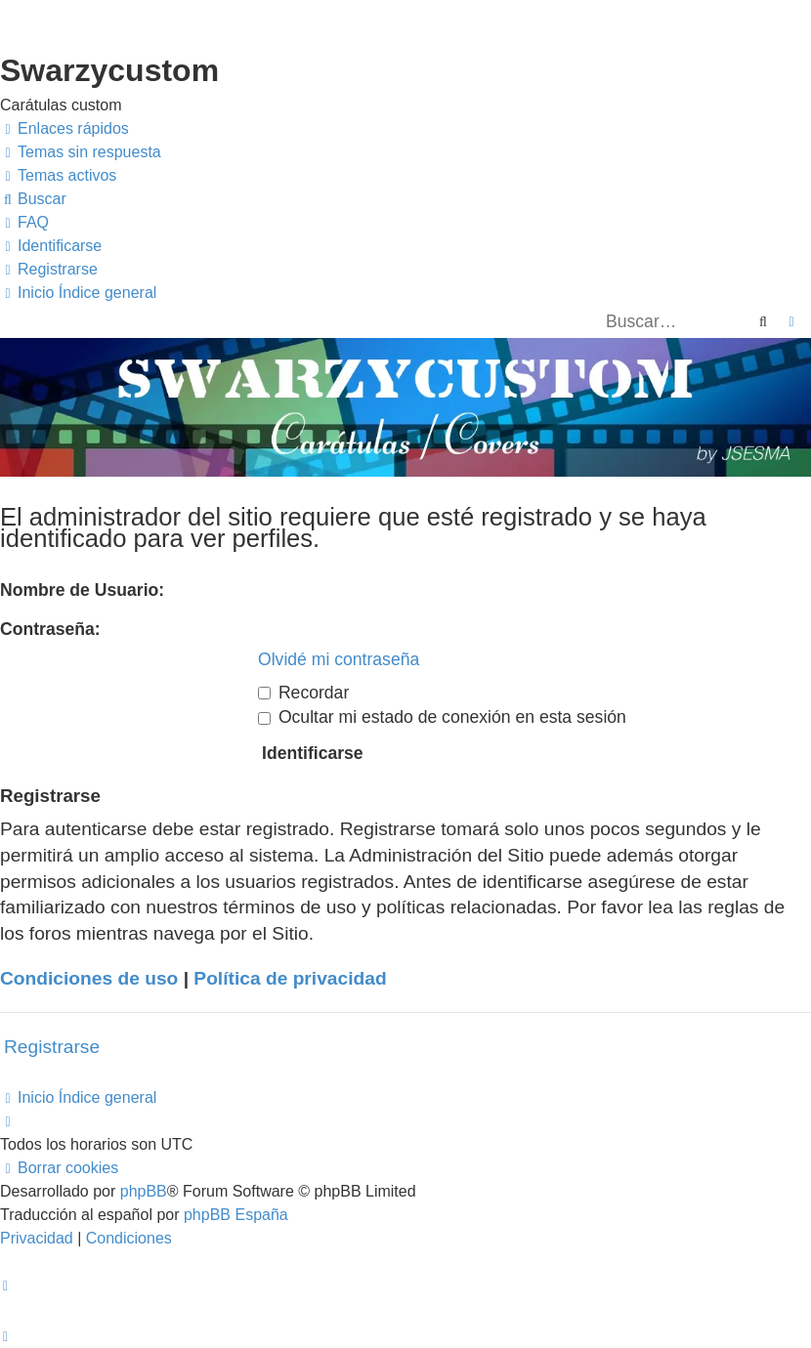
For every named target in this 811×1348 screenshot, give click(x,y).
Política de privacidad (289, 978)
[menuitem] (80, 152)
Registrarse (52, 1046)
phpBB (143, 1191)
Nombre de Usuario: (82, 590)
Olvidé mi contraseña (338, 659)
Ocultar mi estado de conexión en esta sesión (442, 717)
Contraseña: (50, 629)
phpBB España (236, 1214)
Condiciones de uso (89, 978)
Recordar (303, 692)
